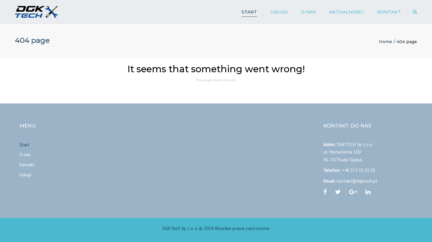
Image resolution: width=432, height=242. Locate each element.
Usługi (279, 12)
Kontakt (389, 12)
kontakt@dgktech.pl (357, 181)
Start (249, 12)
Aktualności (346, 12)
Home (385, 41)
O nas (308, 12)
